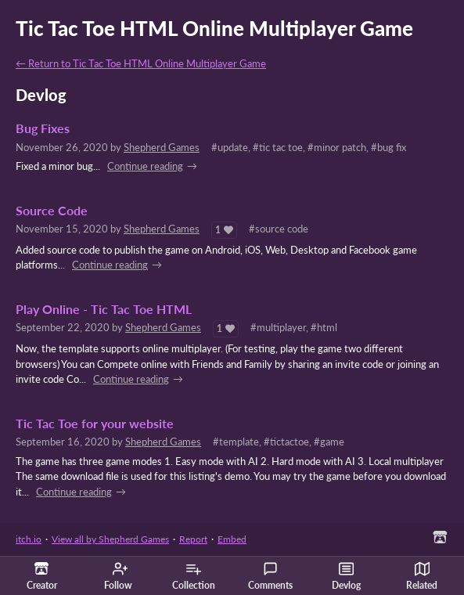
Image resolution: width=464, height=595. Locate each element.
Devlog (346, 576)
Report (193, 539)
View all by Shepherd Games (110, 539)
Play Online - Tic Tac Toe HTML (104, 309)
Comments (270, 576)
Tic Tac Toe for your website (95, 423)
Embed (232, 539)
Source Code (52, 211)
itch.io (28, 539)
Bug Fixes (43, 128)
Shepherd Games (162, 147)
